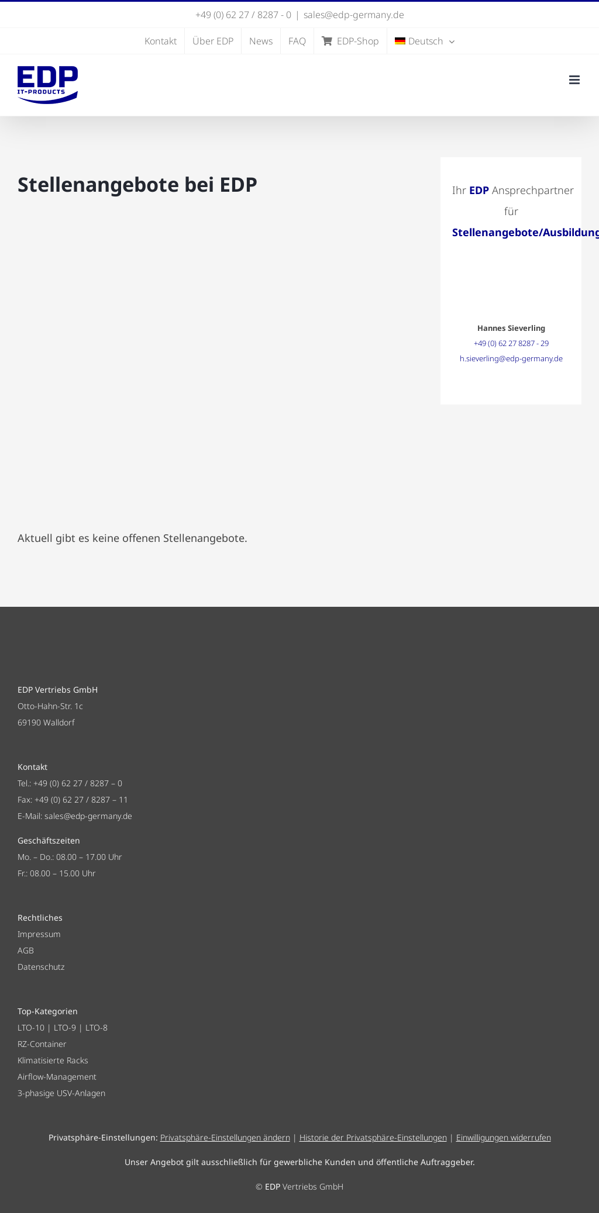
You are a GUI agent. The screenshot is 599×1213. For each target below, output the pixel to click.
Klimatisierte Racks (53, 1060)
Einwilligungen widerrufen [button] (503, 1137)
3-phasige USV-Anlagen (61, 1092)
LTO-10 (31, 1027)
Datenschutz (41, 966)
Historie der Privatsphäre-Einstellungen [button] (373, 1137)
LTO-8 (96, 1027)
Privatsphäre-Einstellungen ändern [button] (225, 1137)
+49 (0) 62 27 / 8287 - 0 (243, 14)
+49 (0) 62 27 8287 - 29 (511, 343)
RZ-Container (42, 1043)
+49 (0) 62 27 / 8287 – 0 (77, 783)
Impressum (39, 933)
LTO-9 (65, 1027)
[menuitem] (424, 41)
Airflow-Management (57, 1076)
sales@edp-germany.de (354, 14)
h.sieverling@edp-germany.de (511, 358)
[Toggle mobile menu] (575, 80)
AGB (26, 950)
